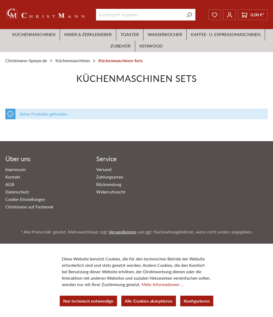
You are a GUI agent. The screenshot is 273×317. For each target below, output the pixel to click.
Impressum (15, 169)
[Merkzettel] (214, 14)
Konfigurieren (197, 300)
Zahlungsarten (109, 176)
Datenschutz (17, 191)
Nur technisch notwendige (88, 300)
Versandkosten (122, 231)
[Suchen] (189, 15)
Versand (103, 169)
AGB (9, 184)
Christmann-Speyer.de (26, 60)
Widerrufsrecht (110, 191)
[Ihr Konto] (229, 14)
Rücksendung (108, 184)
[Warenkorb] (253, 14)
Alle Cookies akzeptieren (148, 300)
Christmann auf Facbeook (29, 206)
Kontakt (12, 176)
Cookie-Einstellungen (25, 199)
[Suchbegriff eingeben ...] (139, 15)
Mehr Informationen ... (163, 284)
